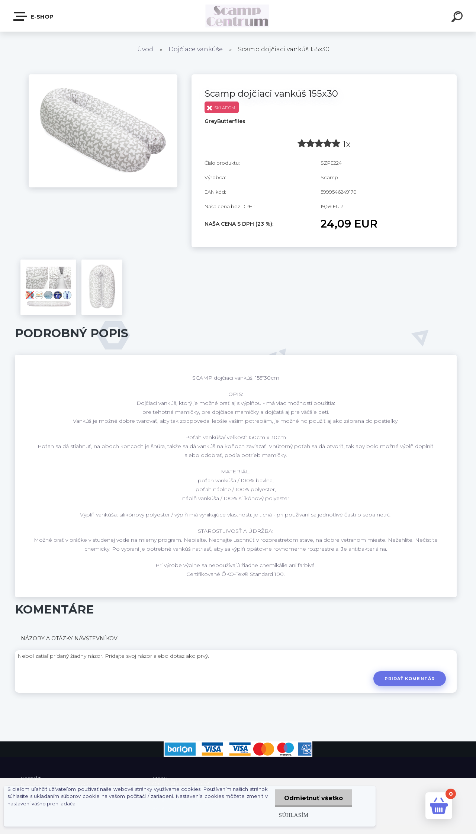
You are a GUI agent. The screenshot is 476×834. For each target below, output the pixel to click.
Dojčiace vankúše (195, 49)
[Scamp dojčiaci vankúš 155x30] (103, 77)
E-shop (34, 16)
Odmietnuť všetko (313, 798)
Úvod (145, 49)
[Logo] (238, 15)
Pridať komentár (410, 678)
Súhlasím (293, 815)
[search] (458, 17)
